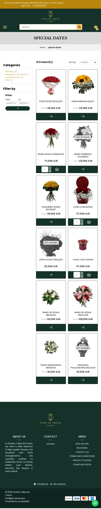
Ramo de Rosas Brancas (50, 314)
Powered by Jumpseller (17, 502)
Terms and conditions (82, 457)
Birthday (11, 71)
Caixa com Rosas (83, 207)
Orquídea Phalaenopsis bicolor (83, 367)
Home (42, 48)
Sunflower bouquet (83, 101)
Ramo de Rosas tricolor (82, 314)
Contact (50, 444)
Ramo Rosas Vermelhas (51, 154)
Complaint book (82, 465)
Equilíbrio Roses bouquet (51, 208)
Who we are (82, 444)
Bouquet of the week (17, 74)
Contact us (82, 452)
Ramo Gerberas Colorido (83, 156)
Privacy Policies (82, 461)
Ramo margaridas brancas (51, 367)
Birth (9, 80)
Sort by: (72, 62)
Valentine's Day (14, 77)
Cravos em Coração (51, 260)
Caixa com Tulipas (83, 260)
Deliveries (82, 448)
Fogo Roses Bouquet (51, 101)
